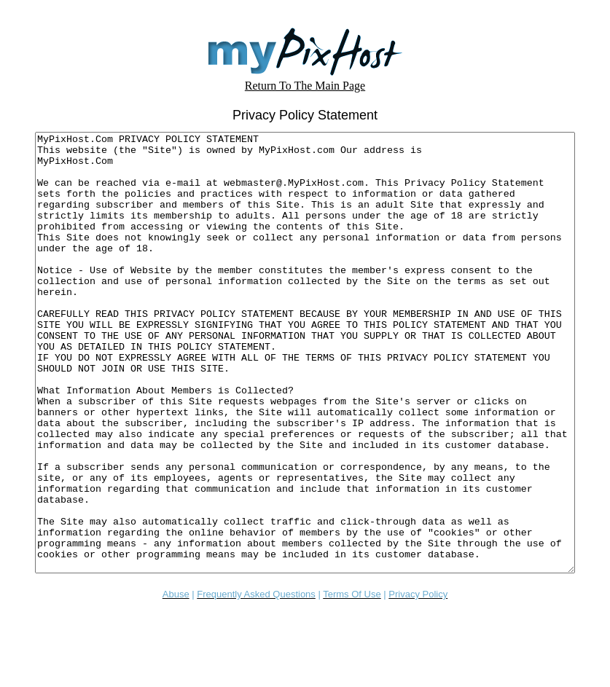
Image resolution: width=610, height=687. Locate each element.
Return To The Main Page (305, 85)
